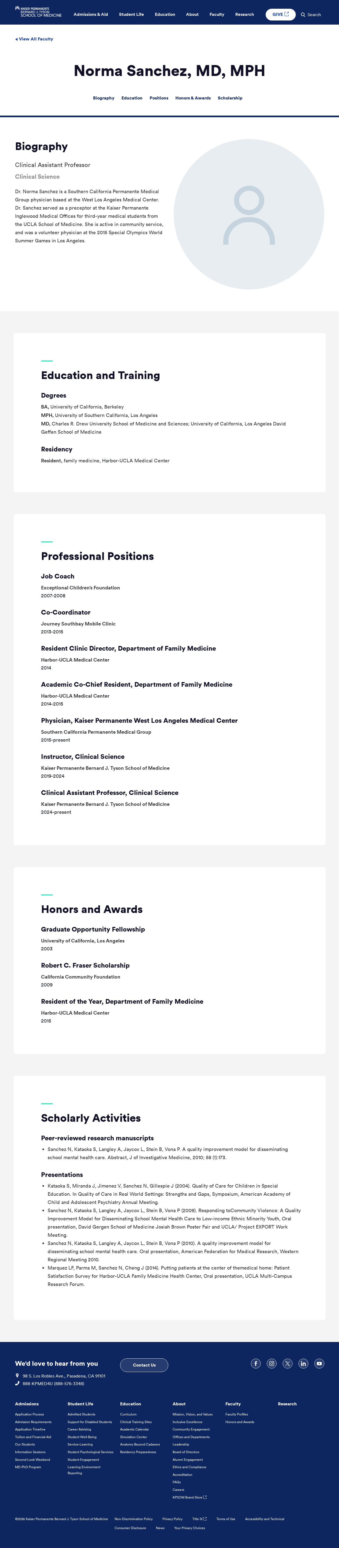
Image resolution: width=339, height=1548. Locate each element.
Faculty (233, 1404)
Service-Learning (80, 1444)
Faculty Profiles (236, 1414)
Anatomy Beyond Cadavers (140, 1444)
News (160, 1528)
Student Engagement (83, 1459)
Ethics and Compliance (189, 1467)
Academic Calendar (134, 1429)
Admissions (27, 1404)
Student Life (80, 1404)
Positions (159, 98)
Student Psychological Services (90, 1452)
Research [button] (244, 14)
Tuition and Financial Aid (33, 1437)
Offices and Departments (191, 1437)
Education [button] (165, 14)
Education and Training (100, 375)
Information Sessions (30, 1452)
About (179, 1404)
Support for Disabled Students (90, 1422)
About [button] (192, 14)
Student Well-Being (82, 1437)
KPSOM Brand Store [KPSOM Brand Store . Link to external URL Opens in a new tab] (190, 1497)
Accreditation (182, 1474)
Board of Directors (186, 1452)
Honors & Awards (193, 98)
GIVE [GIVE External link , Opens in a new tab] (281, 14)
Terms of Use (225, 1519)
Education (132, 98)
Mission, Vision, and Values (193, 1414)
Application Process (29, 1414)
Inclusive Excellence (187, 1422)
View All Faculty (34, 39)
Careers (178, 1489)
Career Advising (79, 1429)
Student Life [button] (131, 14)
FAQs (177, 1482)
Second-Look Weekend (32, 1459)
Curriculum (128, 1414)
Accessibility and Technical (264, 1519)
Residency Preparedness (138, 1452)
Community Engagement (191, 1429)
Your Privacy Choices (189, 1528)
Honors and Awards (92, 909)
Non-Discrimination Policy (134, 1519)
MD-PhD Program (28, 1467)
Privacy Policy (172, 1519)
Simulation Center (133, 1437)
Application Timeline (30, 1429)
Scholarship (230, 98)
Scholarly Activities (91, 1118)
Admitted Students (81, 1414)
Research (287, 1404)
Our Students (25, 1444)
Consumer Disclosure (130, 1528)
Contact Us (144, 1365)
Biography (103, 98)
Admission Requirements (33, 1422)
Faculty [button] (217, 14)
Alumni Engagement (188, 1459)
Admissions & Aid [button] (91, 14)
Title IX (199, 1519)
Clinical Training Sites (136, 1422)
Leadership (181, 1444)
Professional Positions (97, 556)
